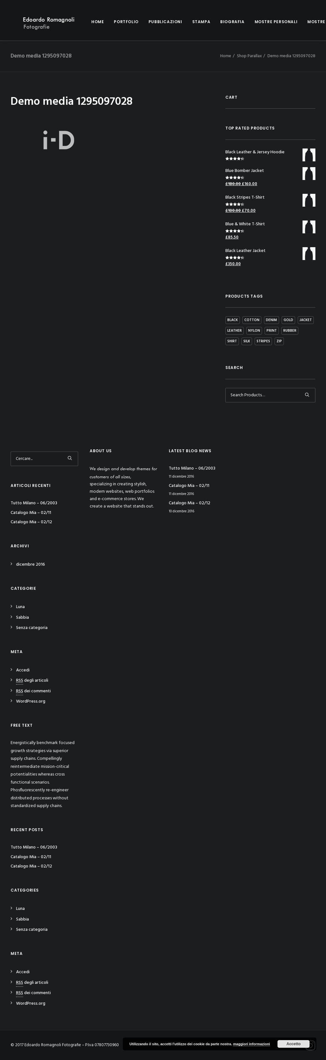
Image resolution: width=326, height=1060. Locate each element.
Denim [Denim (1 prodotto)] (271, 320)
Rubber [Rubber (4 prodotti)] (289, 331)
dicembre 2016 (30, 564)
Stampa (192, 21)
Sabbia (22, 617)
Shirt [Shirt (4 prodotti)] (232, 341)
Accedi (23, 670)
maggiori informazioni (251, 1044)
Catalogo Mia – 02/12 (31, 522)
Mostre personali (266, 21)
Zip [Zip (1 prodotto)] (279, 341)
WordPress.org (30, 701)
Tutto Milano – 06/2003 (34, 503)
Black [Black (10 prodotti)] (232, 320)
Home (88, 21)
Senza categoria (32, 628)
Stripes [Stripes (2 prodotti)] (263, 341)
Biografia (223, 21)
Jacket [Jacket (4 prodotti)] (306, 320)
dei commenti (33, 691)
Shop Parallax (249, 56)
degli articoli (32, 680)
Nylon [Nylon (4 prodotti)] (254, 331)
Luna (20, 607)
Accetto (293, 1044)
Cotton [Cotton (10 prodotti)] (251, 320)
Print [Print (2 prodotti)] (272, 331)
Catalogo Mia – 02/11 (31, 513)
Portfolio (116, 21)
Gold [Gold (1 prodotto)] (288, 320)
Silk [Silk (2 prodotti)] (246, 341)
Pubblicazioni (156, 21)
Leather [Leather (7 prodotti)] (234, 331)
